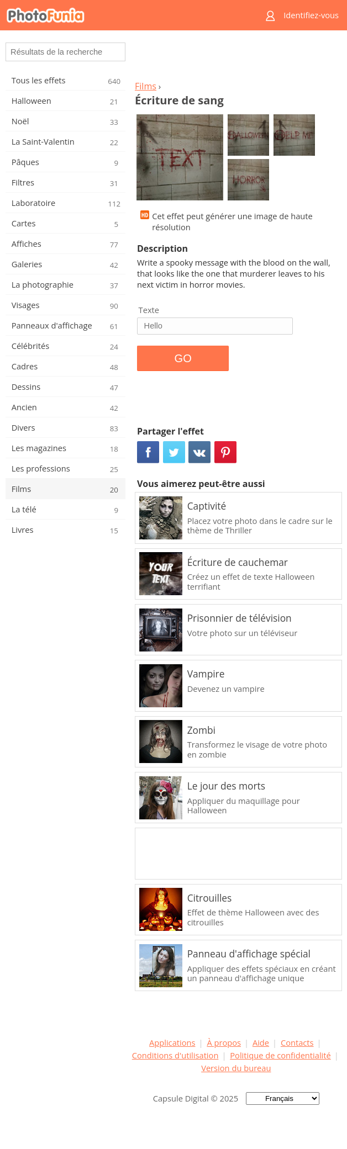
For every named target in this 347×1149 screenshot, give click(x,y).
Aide (261, 1042)
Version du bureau (236, 1067)
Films (145, 86)
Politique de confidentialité (280, 1055)
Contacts (297, 1042)
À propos (224, 1042)
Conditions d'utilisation (175, 1055)
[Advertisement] (236, 58)
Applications (172, 1042)
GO (183, 358)
